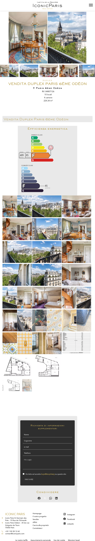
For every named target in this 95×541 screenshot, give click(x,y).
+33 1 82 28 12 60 (12, 531)
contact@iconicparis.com (14, 534)
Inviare (29, 479)
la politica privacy (48, 474)
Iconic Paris (15, 514)
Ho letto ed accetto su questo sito (46, 474)
